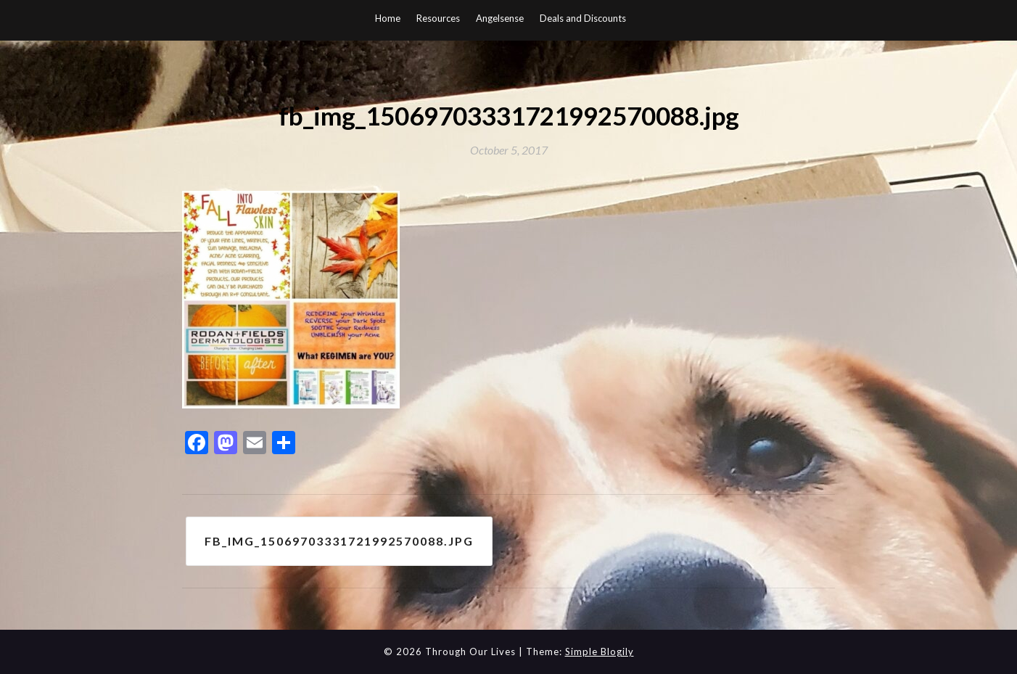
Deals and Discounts (583, 18)
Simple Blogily (599, 651)
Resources (438, 18)
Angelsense (500, 18)
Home (387, 18)
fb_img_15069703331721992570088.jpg (339, 541)
